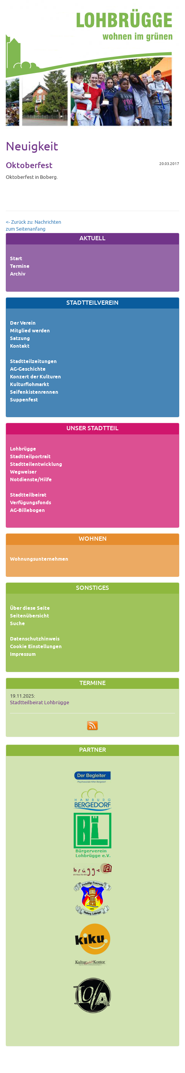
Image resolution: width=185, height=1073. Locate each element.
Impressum (23, 655)
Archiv (17, 274)
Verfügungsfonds (30, 503)
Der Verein (23, 323)
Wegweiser (23, 472)
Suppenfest (24, 400)
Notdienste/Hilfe (31, 480)
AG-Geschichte (28, 369)
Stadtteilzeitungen (33, 362)
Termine (20, 267)
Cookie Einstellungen (36, 647)
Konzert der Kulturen (35, 377)
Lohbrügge (23, 449)
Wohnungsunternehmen (39, 559)
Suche (17, 624)
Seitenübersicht (29, 616)
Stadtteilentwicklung (36, 465)
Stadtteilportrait (30, 457)
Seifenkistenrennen (34, 393)
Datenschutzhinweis (34, 639)
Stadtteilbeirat (28, 495)
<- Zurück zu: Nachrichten (33, 222)
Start (16, 259)
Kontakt (20, 346)
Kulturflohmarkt (29, 385)
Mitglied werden (30, 331)
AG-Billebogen (27, 511)
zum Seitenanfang (26, 229)
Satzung (20, 339)
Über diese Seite (30, 609)
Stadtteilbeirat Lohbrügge (39, 702)
